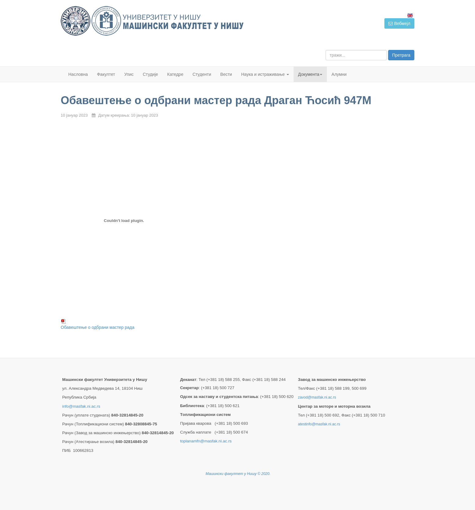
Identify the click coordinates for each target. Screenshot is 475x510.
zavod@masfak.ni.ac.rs (317, 397)
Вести (226, 74)
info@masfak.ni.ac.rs (81, 406)
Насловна (78, 74)
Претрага (401, 55)
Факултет (106, 74)
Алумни (339, 74)
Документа (310, 74)
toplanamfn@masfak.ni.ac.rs (206, 441)
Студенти (201, 74)
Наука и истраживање (265, 74)
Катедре (175, 74)
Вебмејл (399, 23)
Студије (150, 74)
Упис (129, 74)
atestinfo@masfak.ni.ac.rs (319, 424)
